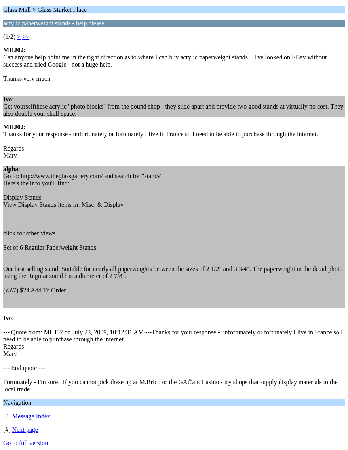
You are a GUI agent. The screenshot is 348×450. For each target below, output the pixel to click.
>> (25, 36)
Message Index (31, 416)
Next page (25, 429)
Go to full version (25, 443)
